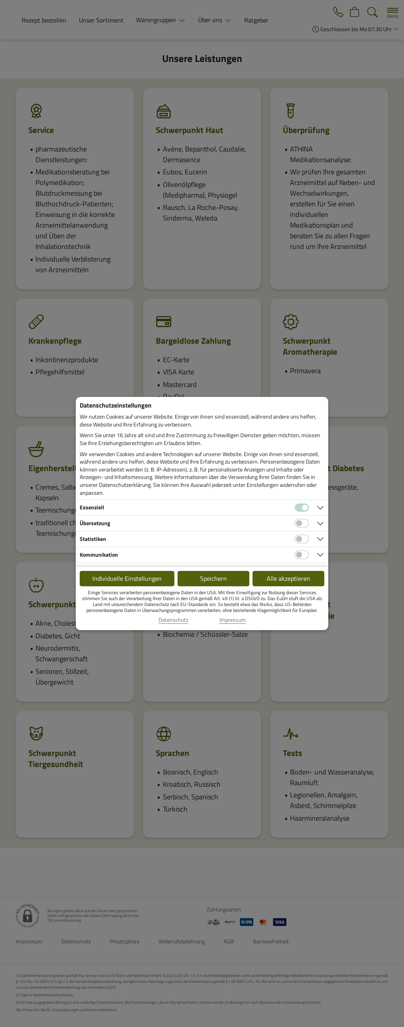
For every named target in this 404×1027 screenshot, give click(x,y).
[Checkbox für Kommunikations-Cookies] (302, 554)
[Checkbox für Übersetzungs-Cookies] (302, 523)
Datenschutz (173, 619)
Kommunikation (99, 554)
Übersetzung (95, 523)
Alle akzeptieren (288, 578)
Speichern (213, 578)
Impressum (232, 619)
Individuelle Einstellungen (127, 578)
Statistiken (93, 539)
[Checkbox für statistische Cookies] (302, 539)
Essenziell (92, 507)
